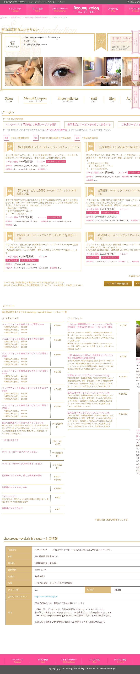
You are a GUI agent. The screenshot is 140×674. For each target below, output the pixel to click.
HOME (4, 18)
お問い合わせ (135, 2)
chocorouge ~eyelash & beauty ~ (36, 18)
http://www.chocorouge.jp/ (46, 596)
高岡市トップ (16, 18)
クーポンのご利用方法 (56, 130)
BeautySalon (71, 668)
